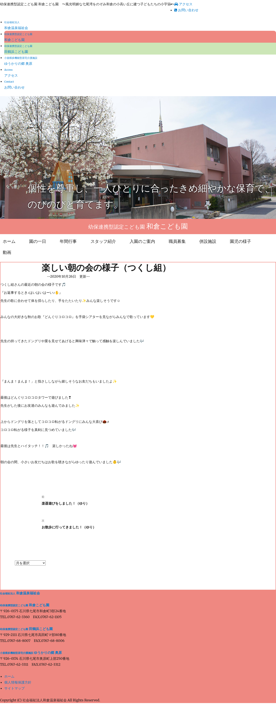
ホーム (9, 676)
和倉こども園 (24, 605)
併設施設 (207, 241)
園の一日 (37, 241)
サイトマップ (14, 688)
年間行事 (68, 241)
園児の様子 (240, 241)
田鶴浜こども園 (26, 629)
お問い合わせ (186, 10)
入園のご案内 (142, 241)
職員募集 (177, 241)
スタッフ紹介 (103, 241)
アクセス (183, 4)
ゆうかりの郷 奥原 (31, 652)
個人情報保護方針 (17, 682)
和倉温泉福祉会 (20, 593)
